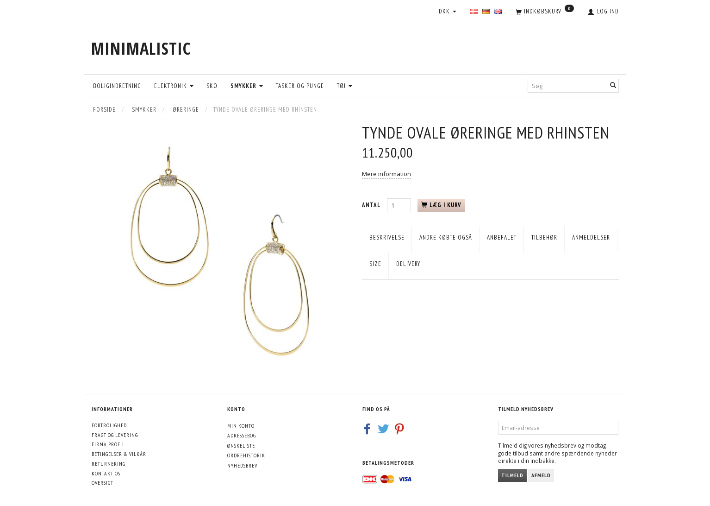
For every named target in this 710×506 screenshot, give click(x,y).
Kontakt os (106, 473)
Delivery (408, 264)
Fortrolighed (109, 425)
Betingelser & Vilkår (119, 453)
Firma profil (108, 444)
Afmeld (541, 475)
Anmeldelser (591, 237)
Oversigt (102, 482)
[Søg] (613, 85)
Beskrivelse (387, 237)
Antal (372, 205)
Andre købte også (445, 237)
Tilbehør (544, 237)
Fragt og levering (115, 434)
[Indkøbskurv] (545, 12)
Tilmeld (512, 475)
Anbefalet (502, 237)
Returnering (108, 463)
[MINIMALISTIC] (141, 48)
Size (375, 264)
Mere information (386, 174)
